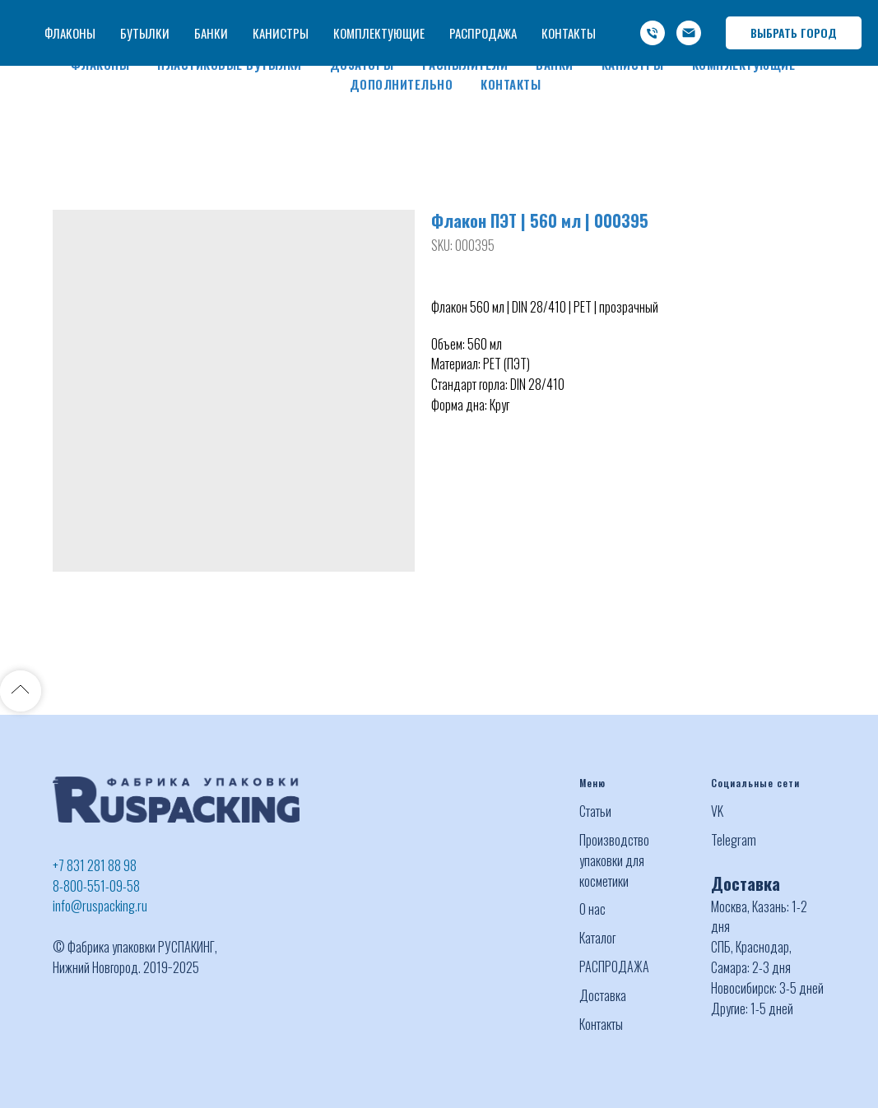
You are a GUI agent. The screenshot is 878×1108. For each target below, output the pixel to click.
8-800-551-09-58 (96, 886)
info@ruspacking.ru (655, 34)
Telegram (733, 840)
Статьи (595, 811)
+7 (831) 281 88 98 (555, 15)
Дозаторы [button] (362, 64)
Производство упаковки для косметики (614, 860)
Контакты (511, 84)
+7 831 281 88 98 (95, 865)
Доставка (602, 995)
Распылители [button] (465, 64)
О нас (592, 909)
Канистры (633, 64)
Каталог (597, 938)
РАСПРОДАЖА (614, 966)
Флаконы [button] (100, 64)
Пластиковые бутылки (229, 64)
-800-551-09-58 (662, 15)
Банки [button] (555, 64)
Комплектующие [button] (744, 64)
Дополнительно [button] (401, 84)
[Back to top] (20, 691)
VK (717, 811)
